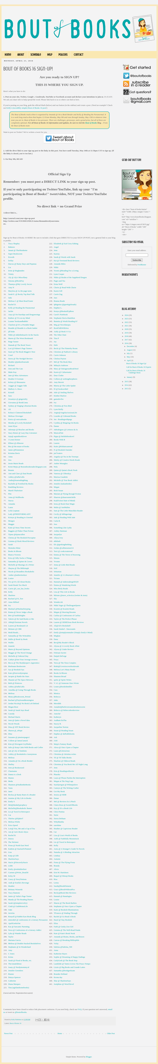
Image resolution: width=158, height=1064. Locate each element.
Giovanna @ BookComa (18, 402)
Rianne (11, 974)
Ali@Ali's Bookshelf (62, 626)
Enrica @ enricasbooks (17, 419)
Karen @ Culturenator (63, 372)
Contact (78, 54)
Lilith (10, 866)
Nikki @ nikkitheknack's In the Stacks (23, 335)
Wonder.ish (58, 602)
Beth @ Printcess (15, 683)
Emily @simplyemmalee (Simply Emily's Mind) (73, 632)
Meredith (57, 703)
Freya (56, 659)
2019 (127, 333)
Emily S (11, 801)
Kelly (10, 592)
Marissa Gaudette (61, 477)
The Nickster (13, 842)
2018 (127, 336)
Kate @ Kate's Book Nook (64, 933)
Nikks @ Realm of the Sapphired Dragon (70, 277)
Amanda (11, 504)
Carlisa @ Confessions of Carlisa (67, 615)
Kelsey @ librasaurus (16, 382)
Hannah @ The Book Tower (19, 345)
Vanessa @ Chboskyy (62, 473)
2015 (127, 381)
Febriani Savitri (60, 653)
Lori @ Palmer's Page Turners (20, 348)
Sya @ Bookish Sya (16, 669)
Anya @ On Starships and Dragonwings (24, 314)
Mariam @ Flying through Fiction (67, 494)
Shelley (11, 764)
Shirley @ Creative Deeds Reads (67, 460)
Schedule (35, 54)
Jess (9, 460)
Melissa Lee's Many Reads (64, 669)
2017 (127, 340)
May (129, 357)
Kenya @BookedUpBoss (64, 311)
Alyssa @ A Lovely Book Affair (66, 646)
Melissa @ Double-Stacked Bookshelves (24, 943)
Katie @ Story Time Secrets (19, 528)
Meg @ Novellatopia (62, 325)
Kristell (11, 392)
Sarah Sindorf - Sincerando (64, 629)
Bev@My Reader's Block (64, 642)
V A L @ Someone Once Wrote (66, 683)
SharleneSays (13, 859)
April (129, 360)
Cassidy (11, 714)
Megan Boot (13, 707)
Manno (11, 778)
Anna (10, 457)
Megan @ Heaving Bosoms (65, 612)
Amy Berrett (59, 382)
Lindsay (57, 856)
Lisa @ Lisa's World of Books (66, 835)
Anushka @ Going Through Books (22, 690)
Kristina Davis (14, 453)
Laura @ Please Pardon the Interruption (69, 778)
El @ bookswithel (61, 389)
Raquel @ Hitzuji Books (63, 876)
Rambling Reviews (15, 487)
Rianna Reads (59, 301)
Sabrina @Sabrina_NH (63, 947)
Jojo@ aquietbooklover (17, 436)
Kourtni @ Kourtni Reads (64, 609)
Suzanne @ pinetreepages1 (19, 737)
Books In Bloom (14, 551)
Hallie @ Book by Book (17, 639)
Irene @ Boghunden (16, 270)
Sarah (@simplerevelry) (17, 903)
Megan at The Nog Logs (63, 781)
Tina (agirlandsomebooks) (18, 987)
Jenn (55, 250)
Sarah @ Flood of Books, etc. (20, 960)
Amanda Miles (60, 264)
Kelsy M (11, 876)
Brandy (57, 866)
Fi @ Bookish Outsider (63, 450)
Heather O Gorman (15, 379)
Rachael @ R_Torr (15, 598)
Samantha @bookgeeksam (64, 970)
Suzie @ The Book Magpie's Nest (21, 352)
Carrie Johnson (60, 355)
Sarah (10, 544)
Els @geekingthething (62, 544)
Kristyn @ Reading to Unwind (20, 517)
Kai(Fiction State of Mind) (64, 500)
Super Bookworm (15, 254)
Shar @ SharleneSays (62, 981)
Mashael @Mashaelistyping (19, 609)
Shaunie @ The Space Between (20, 680)
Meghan (57, 636)
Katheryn (57, 717)
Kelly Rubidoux (16, 1019)
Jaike (56, 700)
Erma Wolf (58, 284)
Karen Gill (58, 291)
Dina (10, 734)
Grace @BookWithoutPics (64, 889)
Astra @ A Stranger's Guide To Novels (69, 849)
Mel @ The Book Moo (63, 362)
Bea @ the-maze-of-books (18, 446)
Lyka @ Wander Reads (17, 933)
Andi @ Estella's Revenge (18, 883)
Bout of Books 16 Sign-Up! (136, 363)
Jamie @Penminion (16, 450)
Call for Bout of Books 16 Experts (138, 367)
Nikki (56, 267)
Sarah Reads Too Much (17, 585)
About (20, 54)
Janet (10, 791)
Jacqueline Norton (61, 727)
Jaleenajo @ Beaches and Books (21, 429)
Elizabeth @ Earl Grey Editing (66, 243)
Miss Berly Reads (61, 588)
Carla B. (57, 521)
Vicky (56, 943)
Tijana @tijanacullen (16, 534)
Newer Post (8, 1033)
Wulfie (11, 642)
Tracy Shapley (14, 243)
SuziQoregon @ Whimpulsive (66, 785)
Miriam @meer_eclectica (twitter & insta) (70, 595)
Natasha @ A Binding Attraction (67, 852)
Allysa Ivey (58, 538)
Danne (56, 426)
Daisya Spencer (14, 977)
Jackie (10, 311)
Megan (56, 487)
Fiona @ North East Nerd (18, 845)
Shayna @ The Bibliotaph (18, 568)
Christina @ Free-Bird (63, 406)
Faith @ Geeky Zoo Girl (63, 926)
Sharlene (11, 595)
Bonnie (11, 470)
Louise (11, 578)
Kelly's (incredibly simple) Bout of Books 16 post (26, 108)
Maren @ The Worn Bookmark (20, 338)
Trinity (11, 274)
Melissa (11, 693)
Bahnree (11, 247)
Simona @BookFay (16, 281)
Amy (10, 950)
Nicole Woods (13, 724)
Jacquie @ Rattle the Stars (18, 676)
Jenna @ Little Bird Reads (64, 565)
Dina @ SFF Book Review (19, 727)
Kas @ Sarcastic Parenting (18, 926)
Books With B (59, 440)
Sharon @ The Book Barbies (65, 903)
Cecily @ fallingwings (63, 514)
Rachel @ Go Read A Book (65, 916)
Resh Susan (58, 490)
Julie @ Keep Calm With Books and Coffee (25, 747)
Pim (9, 494)
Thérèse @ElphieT (15, 818)
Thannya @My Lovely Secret (20, 284)
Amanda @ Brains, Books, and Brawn (69, 937)
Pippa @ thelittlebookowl (64, 436)
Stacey (10, 500)
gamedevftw (59, 399)
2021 (127, 326)
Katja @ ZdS (13, 856)
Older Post (111, 1033)
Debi (56, 345)
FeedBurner (141, 265)
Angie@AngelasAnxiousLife (65, 412)
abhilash (57, 541)
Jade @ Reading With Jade (64, 517)
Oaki (10, 910)
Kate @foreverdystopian (18, 673)
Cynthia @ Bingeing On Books (66, 423)
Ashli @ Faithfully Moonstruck (66, 839)
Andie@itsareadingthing (18, 480)
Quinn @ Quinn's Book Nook (65, 470)
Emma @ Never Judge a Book (20, 612)
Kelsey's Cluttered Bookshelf (19, 412)
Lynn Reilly (58, 409)
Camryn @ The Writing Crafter (66, 788)
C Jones (11, 954)
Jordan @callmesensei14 (64, 548)
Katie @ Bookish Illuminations (66, 910)
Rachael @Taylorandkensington (21, 700)
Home (8, 54)
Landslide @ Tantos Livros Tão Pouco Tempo (72, 964)
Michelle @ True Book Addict (66, 480)
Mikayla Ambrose (61, 365)
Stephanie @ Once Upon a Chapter (68, 906)
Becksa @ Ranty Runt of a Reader (21, 795)
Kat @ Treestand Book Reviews (66, 260)
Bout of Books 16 (15, 1023)
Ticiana (57, 578)
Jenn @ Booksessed (16, 768)
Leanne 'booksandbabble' (18, 321)
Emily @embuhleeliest (17, 869)
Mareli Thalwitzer (15, 490)
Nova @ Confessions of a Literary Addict (24, 930)
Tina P (56, 338)
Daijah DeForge (60, 656)
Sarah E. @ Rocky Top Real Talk (21, 294)
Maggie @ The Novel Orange (20, 653)
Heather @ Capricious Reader (66, 828)
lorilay (10, 260)
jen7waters (58, 453)
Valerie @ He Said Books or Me (21, 619)
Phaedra (57, 774)
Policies (62, 54)
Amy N (11, 287)
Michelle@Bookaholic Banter (20, 808)
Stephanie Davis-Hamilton (64, 318)
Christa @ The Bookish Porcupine (21, 538)
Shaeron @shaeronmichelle (65, 497)
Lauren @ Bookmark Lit (18, 626)
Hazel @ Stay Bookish (63, 920)
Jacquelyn (58, 534)
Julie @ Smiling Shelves (63, 392)
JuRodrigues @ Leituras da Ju (66, 429)
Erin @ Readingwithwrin (64, 771)
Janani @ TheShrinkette (17, 250)
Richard (11, 365)
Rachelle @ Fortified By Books (20, 484)
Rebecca (57, 697)
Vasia (10, 788)
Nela (56, 467)
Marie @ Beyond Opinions (19, 649)
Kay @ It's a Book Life (63, 808)
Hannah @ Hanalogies (63, 896)
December (131, 346)
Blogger (89, 1057)
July (128, 353)
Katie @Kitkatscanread (63, 446)
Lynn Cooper (59, 274)
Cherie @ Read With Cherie (65, 287)
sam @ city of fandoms (17, 751)
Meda (10, 781)
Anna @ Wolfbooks (16, 497)
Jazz (55, 298)
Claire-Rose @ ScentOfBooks (66, 805)
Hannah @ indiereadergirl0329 (66, 582)
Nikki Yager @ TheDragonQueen (67, 605)
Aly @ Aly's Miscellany (17, 277)
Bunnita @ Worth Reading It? (65, 321)
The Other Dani (60, 335)
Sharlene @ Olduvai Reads (64, 761)
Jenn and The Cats (15, 369)
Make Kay (12, 372)
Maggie (11, 524)
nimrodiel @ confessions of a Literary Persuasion (27, 920)
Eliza (56, 923)
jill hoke (11, 331)
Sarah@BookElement (62, 886)
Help (49, 54)
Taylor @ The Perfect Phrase (65, 619)
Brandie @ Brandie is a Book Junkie (22, 328)
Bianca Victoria (14, 555)
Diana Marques (14, 984)
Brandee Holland (60, 974)
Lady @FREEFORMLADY (19, 514)
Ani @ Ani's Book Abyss (18, 832)
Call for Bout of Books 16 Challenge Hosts (135, 372)
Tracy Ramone (14, 893)
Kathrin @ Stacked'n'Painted (19, 849)
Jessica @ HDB (60, 795)
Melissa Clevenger (15, 416)
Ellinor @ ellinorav (16, 443)
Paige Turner (13, 341)
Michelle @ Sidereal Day (18, 656)
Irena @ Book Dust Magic (64, 504)
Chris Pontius (59, 812)
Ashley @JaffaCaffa (16, 477)
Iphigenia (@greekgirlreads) (65, 304)
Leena (56, 883)
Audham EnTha (60, 720)
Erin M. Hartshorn (61, 872)
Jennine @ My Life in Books (19, 798)
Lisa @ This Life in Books (64, 592)
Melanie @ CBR (14, 629)
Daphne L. (58, 308)
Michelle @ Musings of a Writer (21, 565)
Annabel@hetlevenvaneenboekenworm (69, 707)
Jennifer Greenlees (15, 970)
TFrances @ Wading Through (65, 913)
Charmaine (12, 771)
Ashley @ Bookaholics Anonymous (22, 754)
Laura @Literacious (62, 751)
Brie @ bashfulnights (16, 615)
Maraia (56, 558)
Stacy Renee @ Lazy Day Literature (22, 433)
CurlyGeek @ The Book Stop (65, 960)
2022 (127, 322)
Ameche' (57, 714)
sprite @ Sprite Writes (62, 680)
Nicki (56, 815)
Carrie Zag (58, 294)
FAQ (79, 1009)
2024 (127, 315)
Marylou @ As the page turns (20, 291)
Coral (10, 355)
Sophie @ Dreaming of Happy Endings (69, 957)
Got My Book (59, 791)
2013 (127, 389)
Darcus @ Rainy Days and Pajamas (22, 264)
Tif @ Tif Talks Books (63, 757)
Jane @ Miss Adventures (18, 375)
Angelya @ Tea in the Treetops (66, 457)
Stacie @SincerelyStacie (18, 862)
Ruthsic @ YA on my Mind (19, 318)
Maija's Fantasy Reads (63, 744)
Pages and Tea (59, 281)
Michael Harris (14, 717)
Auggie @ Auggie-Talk (17, 386)
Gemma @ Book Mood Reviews (21, 541)
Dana (56, 639)
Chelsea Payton (60, 358)
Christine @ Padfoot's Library (66, 352)
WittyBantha (59, 822)
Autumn (57, 859)
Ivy (55, 402)
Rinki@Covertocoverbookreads (66, 666)
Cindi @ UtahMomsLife (18, 906)
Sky (55, 598)
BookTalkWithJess (61, 328)
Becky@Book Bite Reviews (65, 893)
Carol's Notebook (61, 314)
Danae (56, 798)
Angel (56, 247)
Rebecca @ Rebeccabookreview (66, 710)
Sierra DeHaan (60, 818)
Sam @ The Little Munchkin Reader (68, 511)
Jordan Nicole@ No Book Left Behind (23, 703)
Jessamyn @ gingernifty (17, 399)
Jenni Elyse (12, 426)
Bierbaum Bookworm (16, 666)
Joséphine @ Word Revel (64, 984)
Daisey (11, 839)
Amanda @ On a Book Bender (20, 761)
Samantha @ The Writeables (19, 636)
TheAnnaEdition (14, 964)
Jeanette (11, 646)
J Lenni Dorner (14, 440)
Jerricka (11, 913)
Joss (55, 524)
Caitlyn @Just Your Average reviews (22, 659)
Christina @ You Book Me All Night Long (71, 764)
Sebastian (58, 571)
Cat (9, 815)
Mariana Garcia (14, 940)
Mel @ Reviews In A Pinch (65, 801)
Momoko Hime (14, 548)
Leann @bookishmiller (63, 686)
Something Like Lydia (63, 528)
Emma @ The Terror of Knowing (67, 555)
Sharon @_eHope (15, 730)
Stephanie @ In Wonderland (19, 947)
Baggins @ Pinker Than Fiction (20, 531)
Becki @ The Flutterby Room (65, 348)
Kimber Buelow (60, 396)
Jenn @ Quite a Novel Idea (19, 720)
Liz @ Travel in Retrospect (19, 812)
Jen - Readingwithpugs (63, 419)
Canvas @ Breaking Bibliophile (66, 940)
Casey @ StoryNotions (17, 879)
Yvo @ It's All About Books (19, 582)
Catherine (12, 981)
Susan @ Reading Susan (63, 730)
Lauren (56, 443)
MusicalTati (58, 433)
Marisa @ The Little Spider (65, 386)
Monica (57, 693)
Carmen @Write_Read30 (18, 872)
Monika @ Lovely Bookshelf (20, 423)
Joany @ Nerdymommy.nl (18, 967)
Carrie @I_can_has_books (18, 588)
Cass (56, 690)
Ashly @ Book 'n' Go (62, 331)
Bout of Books (91, 123)
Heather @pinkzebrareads (18, 362)
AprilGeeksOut (14, 923)
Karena (57, 254)
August (130, 350)
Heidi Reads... (13, 632)
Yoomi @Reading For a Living (66, 270)
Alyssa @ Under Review (64, 649)
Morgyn (11, 521)
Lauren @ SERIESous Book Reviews (69, 622)
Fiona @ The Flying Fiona (64, 862)
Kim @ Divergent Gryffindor (20, 744)
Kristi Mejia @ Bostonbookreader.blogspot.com (27, 467)
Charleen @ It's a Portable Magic (21, 325)
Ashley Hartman (60, 531)
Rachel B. (12, 835)
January (130, 377)
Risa (55, 879)
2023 (127, 319)
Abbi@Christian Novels (17, 622)
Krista (10, 957)
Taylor (10, 937)
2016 (127, 343)
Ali (9, 409)
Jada (10, 298)
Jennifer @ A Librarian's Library (67, 575)
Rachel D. (12, 304)
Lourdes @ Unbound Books (65, 416)
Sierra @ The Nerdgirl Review (20, 358)
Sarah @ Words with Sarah (64, 257)
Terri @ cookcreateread (63, 551)
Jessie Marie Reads (15, 463)
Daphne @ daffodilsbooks (64, 734)
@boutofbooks (21, 1012)
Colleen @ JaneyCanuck (18, 740)
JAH (55, 740)
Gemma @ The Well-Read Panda (67, 930)
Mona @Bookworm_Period (19, 697)
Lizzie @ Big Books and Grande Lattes (69, 967)
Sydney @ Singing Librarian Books (22, 406)
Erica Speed (13, 825)
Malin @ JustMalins (62, 507)
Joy (55, 341)
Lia (9, 267)
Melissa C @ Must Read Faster (20, 301)
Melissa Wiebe (14, 822)
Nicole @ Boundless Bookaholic (21, 571)
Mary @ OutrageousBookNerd (66, 369)
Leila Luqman (13, 511)
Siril (55, 568)
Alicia (56, 869)
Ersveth (11, 257)
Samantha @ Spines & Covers (20, 561)
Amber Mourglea (61, 463)
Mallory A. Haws (15, 389)
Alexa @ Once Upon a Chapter (66, 747)
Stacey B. (58, 724)
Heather (11, 886)
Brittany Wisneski (15, 889)
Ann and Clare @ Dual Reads (20, 473)
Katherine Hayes (60, 954)
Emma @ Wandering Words (65, 585)
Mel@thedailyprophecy (17, 805)
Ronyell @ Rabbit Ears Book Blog (22, 916)
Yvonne (57, 561)
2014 (127, 385)
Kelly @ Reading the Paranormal (21, 308)
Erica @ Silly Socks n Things (20, 558)
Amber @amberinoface (17, 575)
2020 (127, 329)
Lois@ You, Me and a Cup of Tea (21, 828)
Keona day (58, 977)
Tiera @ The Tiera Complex (65, 663)
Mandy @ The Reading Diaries (20, 899)
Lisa (10, 852)
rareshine (57, 825)
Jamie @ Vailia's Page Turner (20, 896)
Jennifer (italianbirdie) (63, 484)
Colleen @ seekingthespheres (65, 379)
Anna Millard (13, 602)
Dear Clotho (59, 375)
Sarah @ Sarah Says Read (18, 710)
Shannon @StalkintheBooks (19, 785)
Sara (10, 396)
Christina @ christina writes (65, 754)
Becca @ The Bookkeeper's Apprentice (23, 663)
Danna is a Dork (14, 774)
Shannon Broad (60, 676)
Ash (55, 737)
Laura (10, 507)
